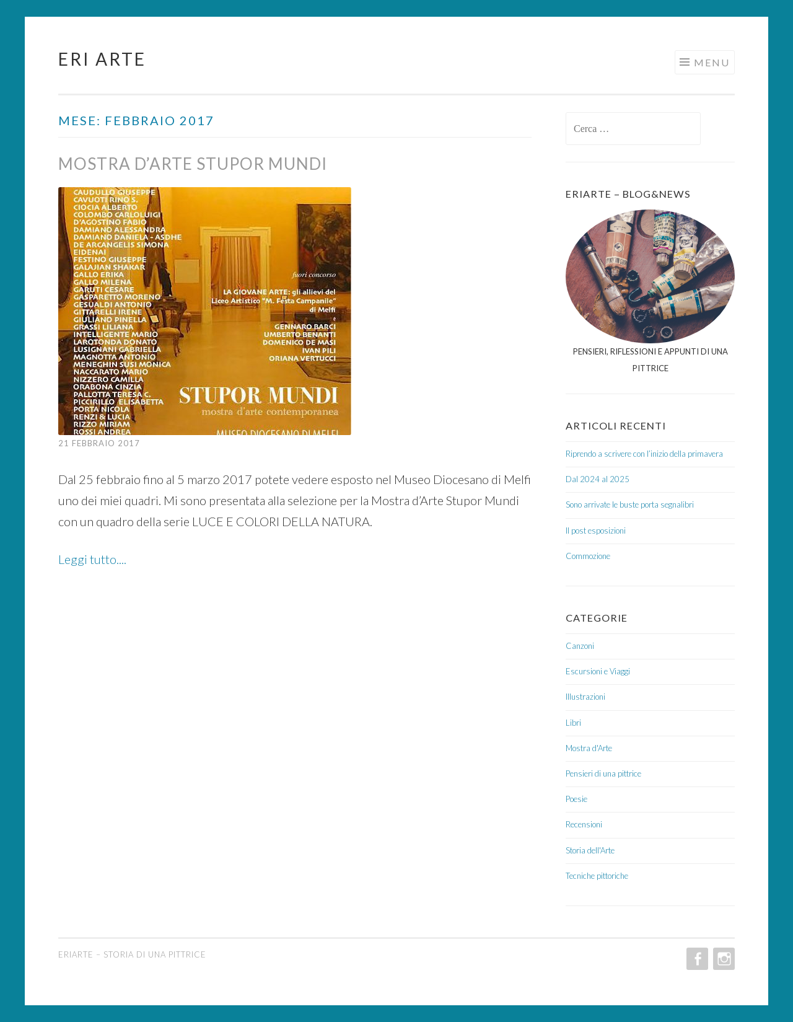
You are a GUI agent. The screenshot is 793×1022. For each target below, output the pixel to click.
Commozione (588, 556)
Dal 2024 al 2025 (597, 479)
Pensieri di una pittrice (603, 773)
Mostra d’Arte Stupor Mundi (192, 164)
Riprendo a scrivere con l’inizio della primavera (644, 454)
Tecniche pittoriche (597, 876)
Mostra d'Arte (589, 748)
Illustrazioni (585, 697)
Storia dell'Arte (590, 850)
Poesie (576, 799)
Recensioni (584, 824)
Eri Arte (102, 58)
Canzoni (580, 646)
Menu (712, 62)
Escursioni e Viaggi (598, 671)
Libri (573, 723)
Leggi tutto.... (92, 559)
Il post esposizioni (596, 530)
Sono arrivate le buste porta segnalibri (630, 504)
